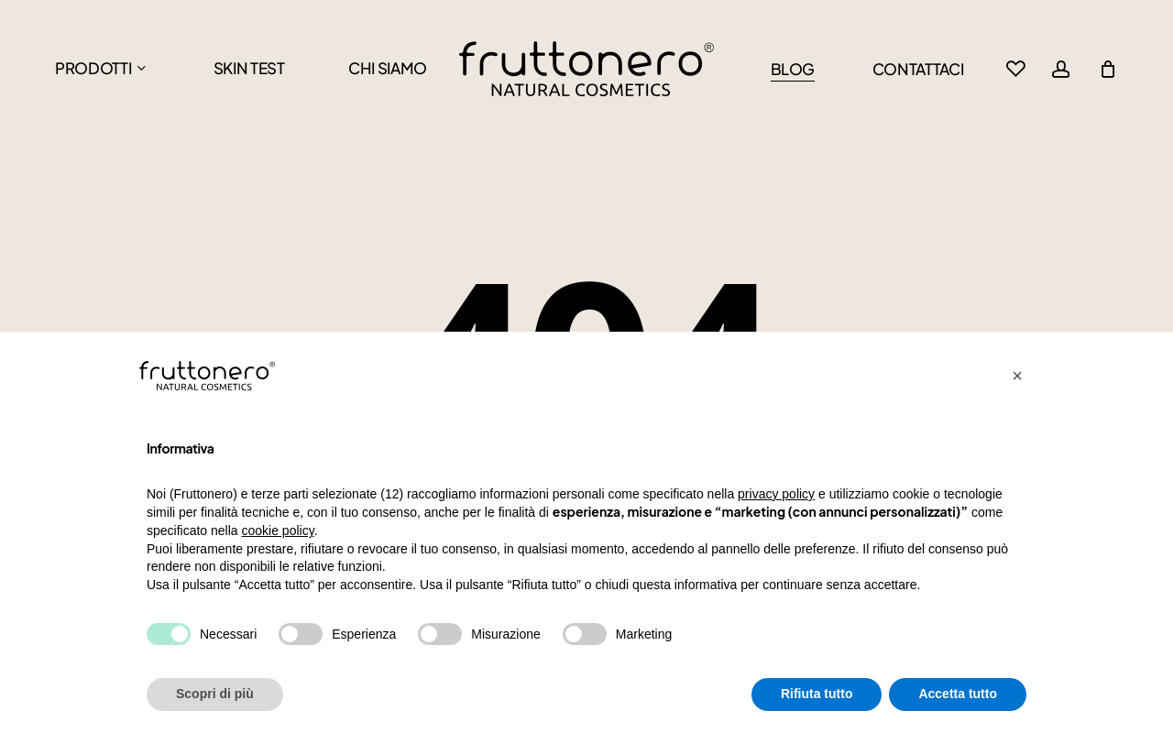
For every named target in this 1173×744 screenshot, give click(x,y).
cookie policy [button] (278, 530)
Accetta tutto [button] (957, 693)
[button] (1017, 375)
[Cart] (1108, 69)
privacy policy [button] (776, 494)
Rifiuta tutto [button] (817, 693)
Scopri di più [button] (215, 693)
